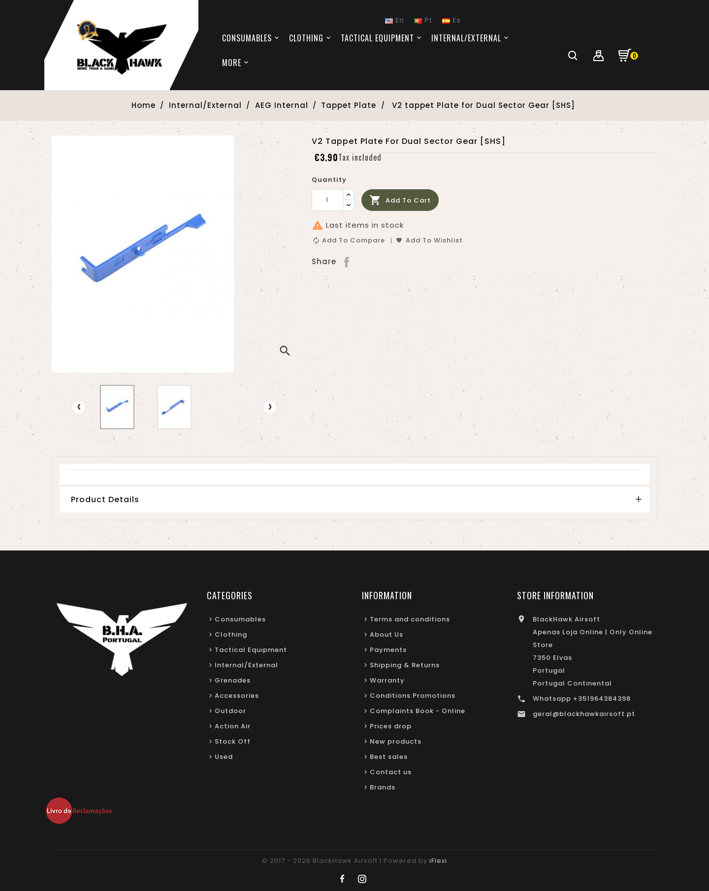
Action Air (233, 726)
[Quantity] (327, 200)
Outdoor (230, 711)
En (394, 20)
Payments (388, 649)
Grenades (233, 680)
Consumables (240, 619)
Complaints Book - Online (417, 711)
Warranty (387, 680)
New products (395, 741)
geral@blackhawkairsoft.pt (584, 714)
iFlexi (438, 860)
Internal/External (246, 665)
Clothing (231, 634)
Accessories (237, 695)
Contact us (391, 772)
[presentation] (78, 407)
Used (224, 756)
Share (347, 262)
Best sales (389, 756)
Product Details (105, 499)
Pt (423, 20)
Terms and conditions (410, 619)
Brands (382, 787)
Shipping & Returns (405, 665)
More (231, 63)
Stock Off (233, 741)
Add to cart (400, 200)
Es (451, 20)
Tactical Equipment (251, 649)
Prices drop (391, 726)
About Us (386, 634)
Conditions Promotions (412, 695)
